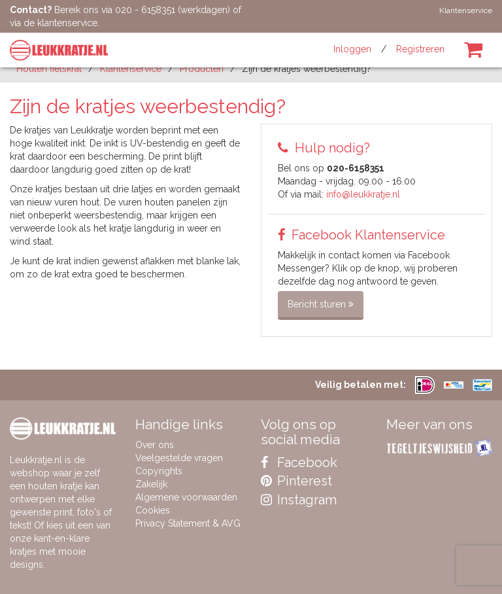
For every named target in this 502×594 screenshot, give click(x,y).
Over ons (154, 445)
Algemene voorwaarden (186, 497)
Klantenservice (465, 10)
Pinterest (296, 481)
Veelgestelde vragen (179, 458)
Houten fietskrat (49, 68)
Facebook (299, 462)
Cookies (152, 510)
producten (202, 68)
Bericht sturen (321, 304)
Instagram (299, 500)
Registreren (420, 49)
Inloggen (352, 49)
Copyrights (158, 471)
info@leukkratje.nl (363, 194)
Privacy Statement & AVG (188, 523)
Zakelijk (151, 484)
